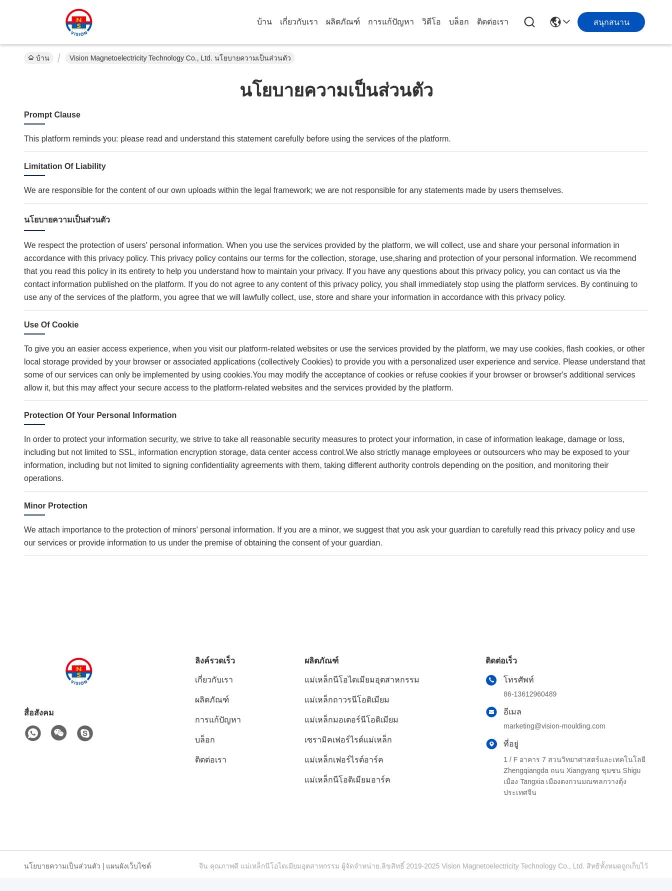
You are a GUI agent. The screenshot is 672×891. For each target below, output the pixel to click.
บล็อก (459, 22)
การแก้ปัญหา (391, 22)
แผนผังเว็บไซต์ (128, 866)
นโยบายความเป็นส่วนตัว (62, 866)
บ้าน (264, 22)
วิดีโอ (431, 22)
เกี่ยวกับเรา (299, 22)
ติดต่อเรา (492, 22)
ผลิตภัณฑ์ (343, 22)
